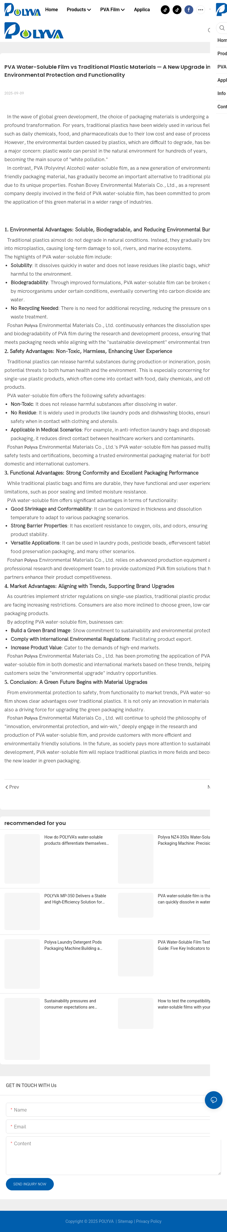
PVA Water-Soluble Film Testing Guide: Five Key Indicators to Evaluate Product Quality (187, 946)
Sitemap (125, 1221)
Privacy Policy (148, 1221)
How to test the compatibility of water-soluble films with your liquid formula (189, 1004)
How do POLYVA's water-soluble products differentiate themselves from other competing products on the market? (75, 841)
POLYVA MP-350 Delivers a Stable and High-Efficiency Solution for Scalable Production (75, 899)
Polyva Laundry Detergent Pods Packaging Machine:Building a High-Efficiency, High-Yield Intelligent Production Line (73, 946)
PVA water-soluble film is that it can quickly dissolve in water (186, 898)
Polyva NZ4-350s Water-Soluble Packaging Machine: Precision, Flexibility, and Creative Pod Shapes (190, 841)
